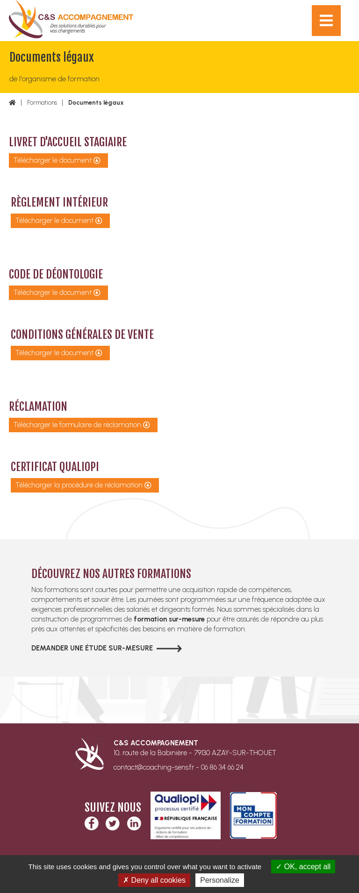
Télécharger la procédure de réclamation (79, 485)
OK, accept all (303, 867)
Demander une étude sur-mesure (92, 648)
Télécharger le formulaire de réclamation (77, 425)
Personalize (219, 880)
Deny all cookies (154, 880)
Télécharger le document (53, 160)
